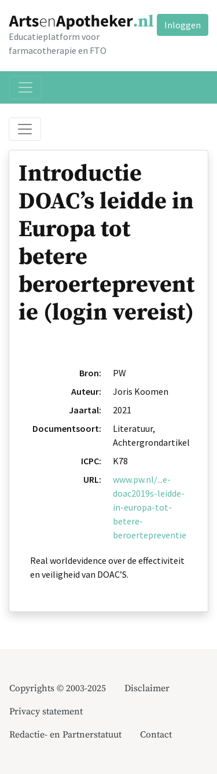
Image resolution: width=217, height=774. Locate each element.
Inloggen (182, 25)
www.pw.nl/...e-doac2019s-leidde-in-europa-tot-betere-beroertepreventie (149, 507)
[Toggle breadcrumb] (25, 129)
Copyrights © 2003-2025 (57, 688)
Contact (156, 734)
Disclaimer (147, 688)
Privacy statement (46, 711)
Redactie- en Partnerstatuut (65, 734)
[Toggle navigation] (25, 87)
